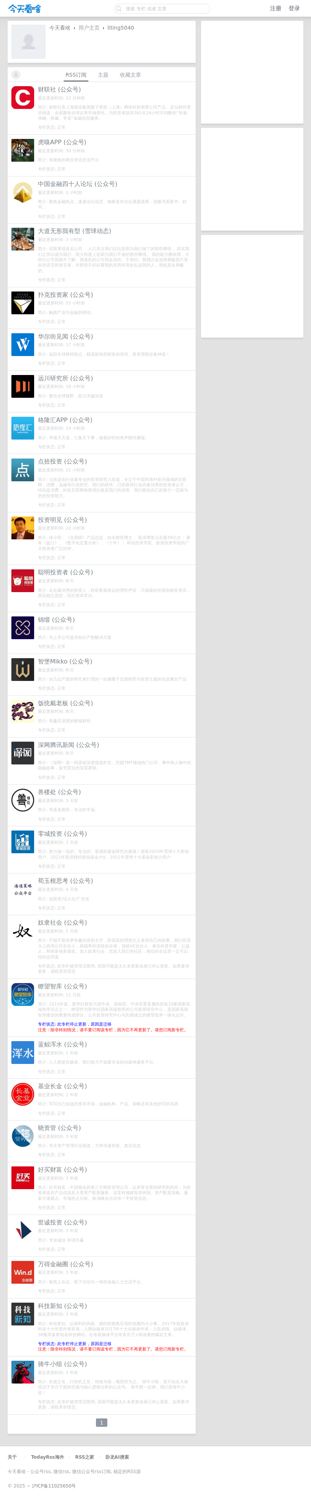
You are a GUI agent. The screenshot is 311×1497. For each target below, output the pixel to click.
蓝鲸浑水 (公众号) (62, 1044)
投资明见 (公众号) (62, 519)
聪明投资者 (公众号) (65, 572)
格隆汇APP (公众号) (65, 420)
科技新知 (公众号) (62, 1305)
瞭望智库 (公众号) (62, 986)
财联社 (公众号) (59, 89)
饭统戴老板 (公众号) (65, 703)
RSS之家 (84, 1457)
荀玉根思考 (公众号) (65, 880)
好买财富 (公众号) (62, 1169)
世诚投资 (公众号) (62, 1222)
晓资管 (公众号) (59, 1127)
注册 (275, 8)
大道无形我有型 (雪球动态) (75, 231)
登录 (294, 8)
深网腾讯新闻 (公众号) (68, 744)
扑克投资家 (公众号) (65, 294)
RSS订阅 (76, 75)
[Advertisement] (252, 72)
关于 (12, 1457)
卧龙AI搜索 (117, 1457)
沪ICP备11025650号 (54, 1486)
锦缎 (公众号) (56, 619)
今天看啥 (60, 28)
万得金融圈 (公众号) (65, 1264)
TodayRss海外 (47, 1457)
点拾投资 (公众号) (62, 461)
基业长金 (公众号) (62, 1086)
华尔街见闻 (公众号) (65, 336)
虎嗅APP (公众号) (62, 142)
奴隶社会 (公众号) (62, 922)
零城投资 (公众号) (62, 833)
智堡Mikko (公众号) (65, 661)
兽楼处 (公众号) (59, 792)
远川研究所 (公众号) (65, 378)
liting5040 (120, 28)
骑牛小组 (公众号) (62, 1364)
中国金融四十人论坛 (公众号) (78, 184)
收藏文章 (130, 75)
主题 (103, 75)
